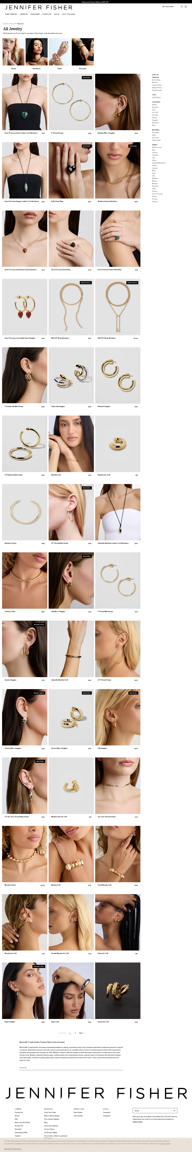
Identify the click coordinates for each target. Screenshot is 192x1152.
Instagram (106, 1116)
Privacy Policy (49, 1129)
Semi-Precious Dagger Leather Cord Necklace (22, 201)
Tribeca (154, 201)
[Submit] (174, 1110)
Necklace (155, 122)
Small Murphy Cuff (104, 885)
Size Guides (78, 1112)
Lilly (153, 176)
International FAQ (21, 1132)
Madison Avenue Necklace (107, 201)
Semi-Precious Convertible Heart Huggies (20, 338)
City (153, 158)
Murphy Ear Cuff (11, 953)
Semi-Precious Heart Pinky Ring (109, 269)
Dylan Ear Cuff (103, 953)
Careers (17, 1136)
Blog (45, 1122)
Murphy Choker (10, 885)
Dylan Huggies (10, 1022)
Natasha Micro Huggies (106, 133)
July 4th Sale (68, 14)
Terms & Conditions (51, 1126)
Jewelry (24, 14)
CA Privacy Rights (50, 1132)
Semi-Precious (157, 194)
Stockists (18, 1129)
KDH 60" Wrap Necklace (107, 338)
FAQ (16, 1119)
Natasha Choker (11, 543)
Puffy (154, 188)
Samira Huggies (10, 680)
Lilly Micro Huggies (58, 611)
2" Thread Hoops (57, 133)
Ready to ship (157, 90)
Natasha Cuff (56, 475)
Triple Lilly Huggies (58, 406)
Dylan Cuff (55, 1022)
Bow (153, 150)
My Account (168, 6)
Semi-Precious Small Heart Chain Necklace (21, 269)
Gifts (56, 14)
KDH (153, 170)
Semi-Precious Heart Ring (60, 269)
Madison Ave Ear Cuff (59, 816)
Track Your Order (50, 1112)
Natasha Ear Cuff (104, 475)
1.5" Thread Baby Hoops (56, 3)
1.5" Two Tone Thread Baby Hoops (17, 816)
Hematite (155, 132)
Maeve (154, 181)
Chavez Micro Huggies (13, 748)
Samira (154, 191)
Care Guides (78, 1116)
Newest (154, 82)
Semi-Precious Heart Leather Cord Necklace (21, 133)
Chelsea (155, 155)
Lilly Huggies (102, 748)
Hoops (154, 117)
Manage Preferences (12, 1149)
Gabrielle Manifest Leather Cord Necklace (113, 543)
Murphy (155, 183)
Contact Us (19, 1112)
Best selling (156, 80)
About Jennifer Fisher (22, 1122)
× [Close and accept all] (188, 1142)
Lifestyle (46, 14)
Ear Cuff (155, 112)
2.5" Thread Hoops (104, 680)
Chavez (154, 152)
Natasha (155, 186)
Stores (17, 1116)
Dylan (154, 160)
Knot (153, 173)
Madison (155, 178)
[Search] (182, 6)
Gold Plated (156, 97)
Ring (153, 125)
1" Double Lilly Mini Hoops (14, 406)
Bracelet (155, 107)
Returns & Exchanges (51, 1116)
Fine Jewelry (11, 14)
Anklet (154, 104)
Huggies (155, 120)
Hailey (154, 165)
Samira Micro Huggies (59, 748)
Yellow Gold (156, 140)
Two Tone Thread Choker (107, 816)
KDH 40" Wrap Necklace (60, 338)
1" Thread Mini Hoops (105, 611)
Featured (35, 14)
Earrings (155, 115)
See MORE (23, 1068)
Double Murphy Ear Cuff (60, 953)
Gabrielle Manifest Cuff (59, 680)
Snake (154, 196)
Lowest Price (156, 85)
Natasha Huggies (104, 406)
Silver (154, 135)
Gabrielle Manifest (158, 163)
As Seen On (19, 1126)
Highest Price (157, 87)
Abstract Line (157, 147)
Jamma (155, 168)
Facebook (106, 1112)
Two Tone (155, 137)
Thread (154, 199)
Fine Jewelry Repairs (51, 1119)
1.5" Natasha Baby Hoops (13, 475)
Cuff (153, 110)
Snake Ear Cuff (103, 1022)
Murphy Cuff (55, 885)
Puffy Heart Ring (57, 201)
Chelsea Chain (10, 611)
